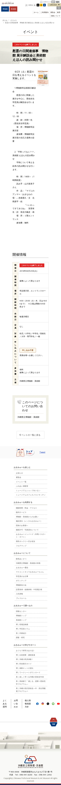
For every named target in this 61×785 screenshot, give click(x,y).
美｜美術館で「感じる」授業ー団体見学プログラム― (31, 682)
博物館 (5, 9)
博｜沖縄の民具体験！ (24, 659)
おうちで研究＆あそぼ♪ (25, 650)
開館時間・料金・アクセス (26, 508)
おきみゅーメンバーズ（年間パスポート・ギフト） (31, 535)
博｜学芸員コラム (23, 629)
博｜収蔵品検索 (22, 624)
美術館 (13, 9)
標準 (53, 2)
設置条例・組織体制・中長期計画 (29, 589)
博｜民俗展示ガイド (24, 663)
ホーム (36, 12)
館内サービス (21, 512)
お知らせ (19, 473)
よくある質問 (5, 703)
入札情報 (19, 594)
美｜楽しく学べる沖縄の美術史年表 (30, 677)
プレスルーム (21, 598)
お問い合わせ (16, 703)
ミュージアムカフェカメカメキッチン (31, 495)
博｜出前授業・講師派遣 (25, 655)
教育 (58, 12)
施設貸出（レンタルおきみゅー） (29, 521)
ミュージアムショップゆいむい (28, 490)
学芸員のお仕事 (22, 576)
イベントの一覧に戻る (29, 434)
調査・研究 (20, 637)
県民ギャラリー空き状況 (25, 541)
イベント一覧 (21, 482)
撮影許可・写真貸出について (27, 530)
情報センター (21, 611)
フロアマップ (21, 546)
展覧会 (52, 12)
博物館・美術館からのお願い (27, 516)
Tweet (42, 452)
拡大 (57, 2)
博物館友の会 (21, 585)
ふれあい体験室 (22, 486)
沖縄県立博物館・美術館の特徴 (28, 563)
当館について (55, 16)
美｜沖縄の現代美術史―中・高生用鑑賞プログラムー (31, 689)
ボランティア (21, 580)
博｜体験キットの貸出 (24, 668)
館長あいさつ (21, 559)
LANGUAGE (53, 5)
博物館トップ (21, 615)
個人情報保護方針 (28, 703)
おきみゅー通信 (22, 567)
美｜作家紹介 (21, 633)
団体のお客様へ (22, 525)
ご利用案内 (44, 12)
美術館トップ (21, 620)
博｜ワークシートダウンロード (28, 672)
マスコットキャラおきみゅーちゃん (30, 572)
